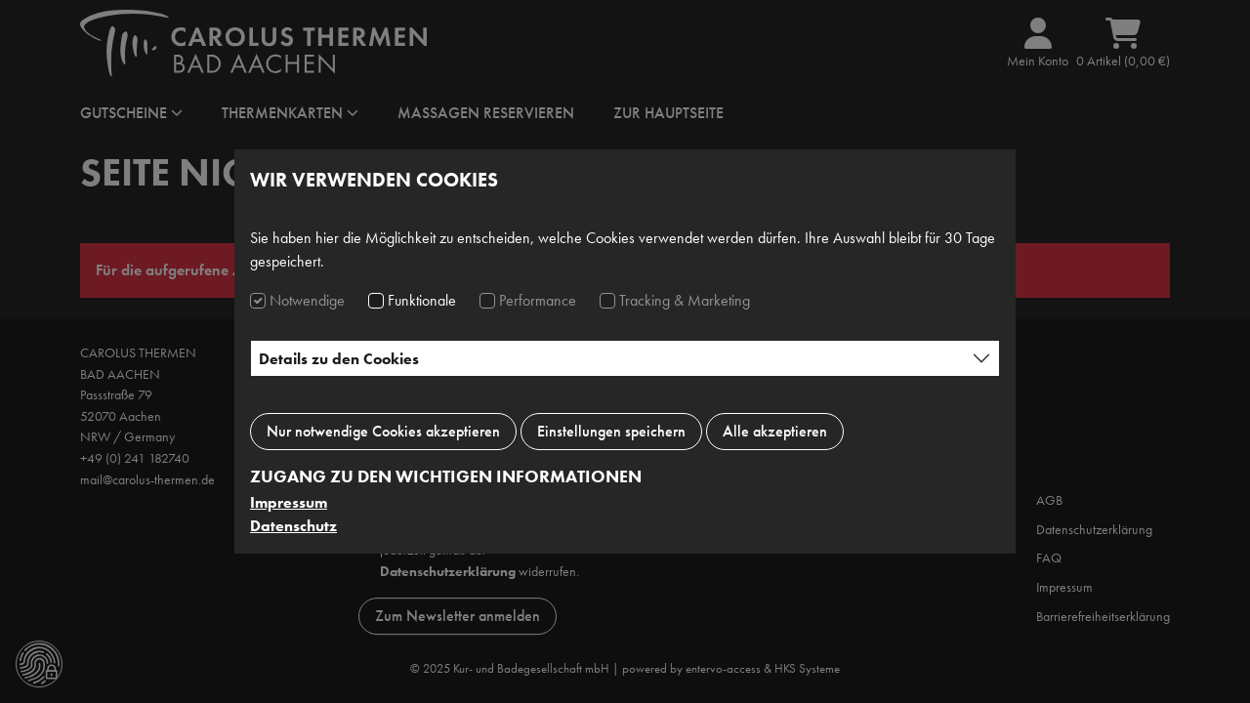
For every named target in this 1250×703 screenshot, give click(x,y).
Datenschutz (293, 526)
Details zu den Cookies (339, 359)
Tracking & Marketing (684, 300)
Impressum (288, 502)
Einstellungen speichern (611, 431)
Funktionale (422, 300)
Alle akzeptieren (775, 431)
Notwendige (307, 300)
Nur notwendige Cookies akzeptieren (383, 431)
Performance (537, 300)
